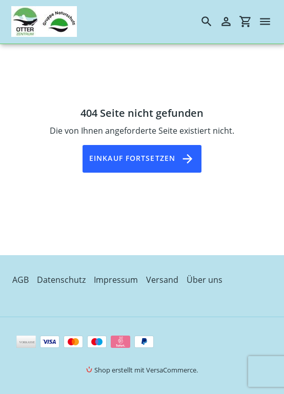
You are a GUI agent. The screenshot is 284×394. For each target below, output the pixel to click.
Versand (162, 279)
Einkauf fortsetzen (142, 159)
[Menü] (269, 21)
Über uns (204, 279)
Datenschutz (61, 279)
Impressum (116, 279)
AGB (20, 279)
